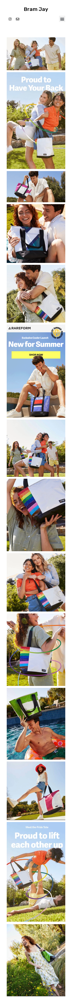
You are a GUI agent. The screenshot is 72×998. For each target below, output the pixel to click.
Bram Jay (36, 9)
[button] (62, 19)
